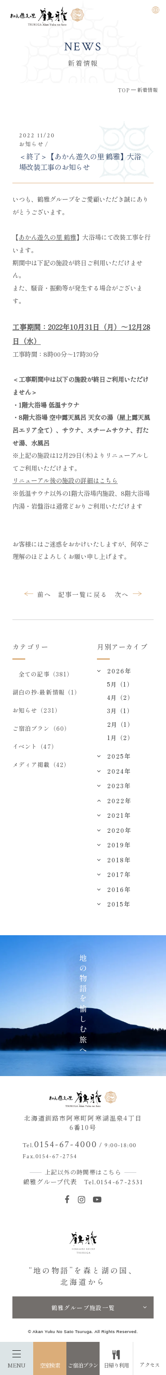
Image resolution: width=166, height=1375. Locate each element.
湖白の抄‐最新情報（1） (46, 692)
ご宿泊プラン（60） (41, 728)
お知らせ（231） (36, 710)
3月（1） (120, 710)
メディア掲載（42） (41, 764)
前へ (44, 594)
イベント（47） (35, 746)
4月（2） (120, 697)
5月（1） (120, 684)
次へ (122, 594)
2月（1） (120, 724)
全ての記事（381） (46, 673)
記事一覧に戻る (83, 594)
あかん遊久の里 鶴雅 (47, 237)
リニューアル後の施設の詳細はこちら (65, 480)
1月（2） (120, 737)
